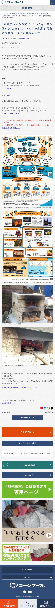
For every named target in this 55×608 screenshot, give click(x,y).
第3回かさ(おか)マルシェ (11, 128)
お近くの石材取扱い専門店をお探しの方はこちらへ (19, 387)
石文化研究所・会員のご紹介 (17, 13)
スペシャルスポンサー (27, 475)
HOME (4, 13)
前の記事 (6, 412)
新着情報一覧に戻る (27, 417)
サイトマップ (27, 577)
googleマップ (11, 88)
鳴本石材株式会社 (42, 13)
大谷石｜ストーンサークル (11, 113)
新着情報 (31, 13)
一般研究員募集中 (29, 465)
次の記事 (48, 412)
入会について (27, 432)
